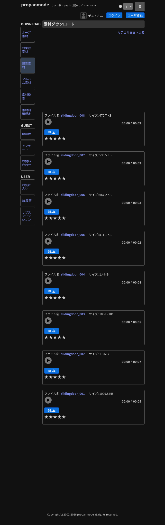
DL (51, 132)
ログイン (114, 15)
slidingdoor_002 (73, 354)
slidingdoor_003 (73, 314)
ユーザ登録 (135, 15)
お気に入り (26, 187)
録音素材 (26, 65)
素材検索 (26, 96)
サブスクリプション (26, 216)
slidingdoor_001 (73, 393)
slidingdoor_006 (73, 195)
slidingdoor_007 (73, 155)
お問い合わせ (26, 163)
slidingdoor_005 (73, 234)
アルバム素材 (26, 81)
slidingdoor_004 (73, 274)
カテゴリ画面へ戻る (131, 32)
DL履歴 (27, 200)
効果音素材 (26, 50)
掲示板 (26, 134)
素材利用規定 (26, 112)
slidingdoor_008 (73, 115)
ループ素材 (26, 34)
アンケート (26, 148)
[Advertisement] (93, 70)
